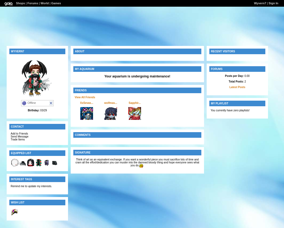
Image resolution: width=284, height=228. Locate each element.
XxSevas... (86, 102)
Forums (32, 3)
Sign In (273, 3)
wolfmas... (110, 102)
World (45, 3)
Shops (20, 3)
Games (56, 3)
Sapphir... (135, 102)
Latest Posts (237, 87)
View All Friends (85, 97)
